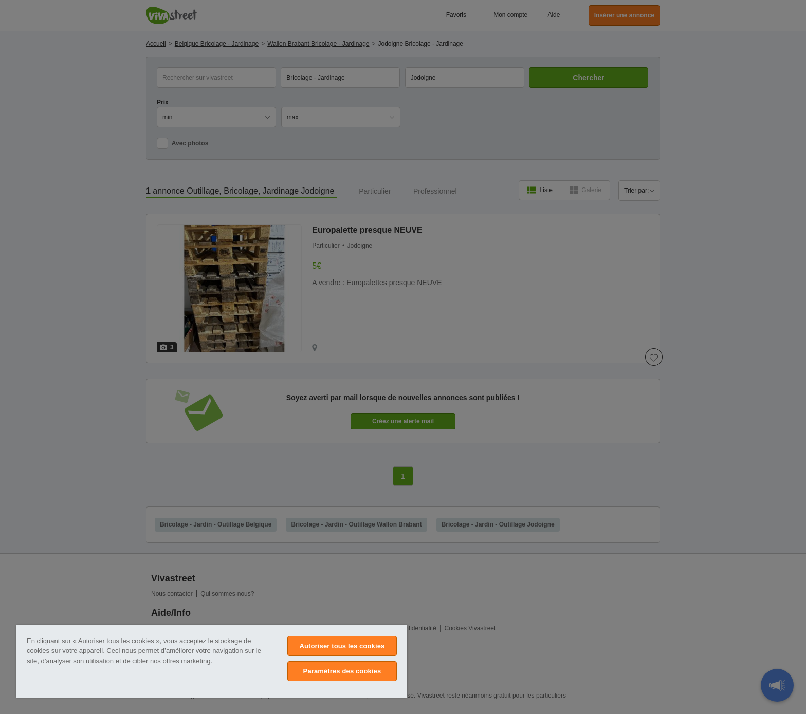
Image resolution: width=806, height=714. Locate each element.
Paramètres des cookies (342, 671)
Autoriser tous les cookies (341, 646)
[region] (211, 661)
